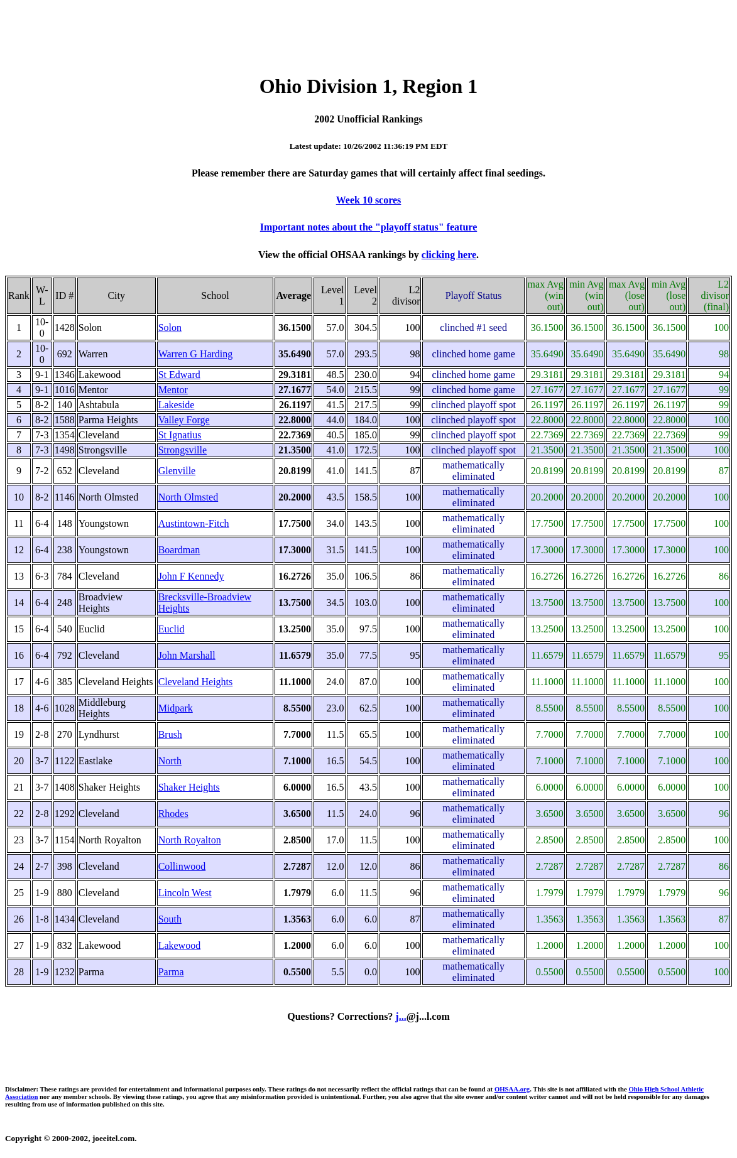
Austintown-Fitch (193, 523)
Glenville (177, 470)
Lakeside (176, 404)
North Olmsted (188, 497)
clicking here (449, 254)
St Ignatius (180, 435)
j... (400, 1016)
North (170, 760)
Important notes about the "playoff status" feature (368, 227)
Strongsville (182, 450)
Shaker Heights (189, 787)
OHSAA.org (512, 1089)
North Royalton (189, 840)
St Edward (179, 374)
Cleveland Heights (195, 681)
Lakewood (179, 945)
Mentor (173, 389)
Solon (170, 327)
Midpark (175, 708)
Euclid (171, 629)
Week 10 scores (368, 200)
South (170, 919)
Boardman (179, 549)
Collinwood (182, 866)
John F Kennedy (191, 576)
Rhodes (173, 813)
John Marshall (187, 655)
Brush (170, 734)
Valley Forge (184, 419)
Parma (171, 971)
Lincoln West (185, 892)
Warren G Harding (195, 354)
